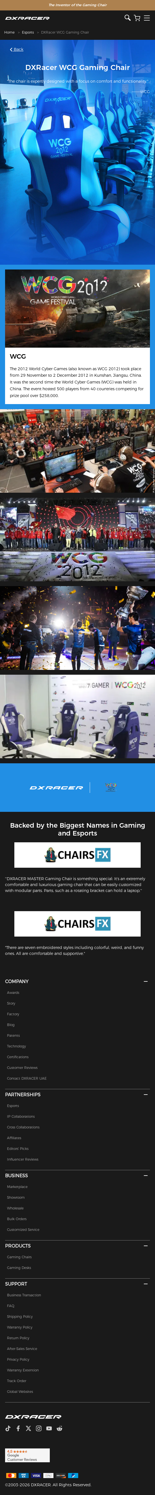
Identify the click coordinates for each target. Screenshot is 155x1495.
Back (17, 49)
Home (9, 32)
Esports (28, 32)
